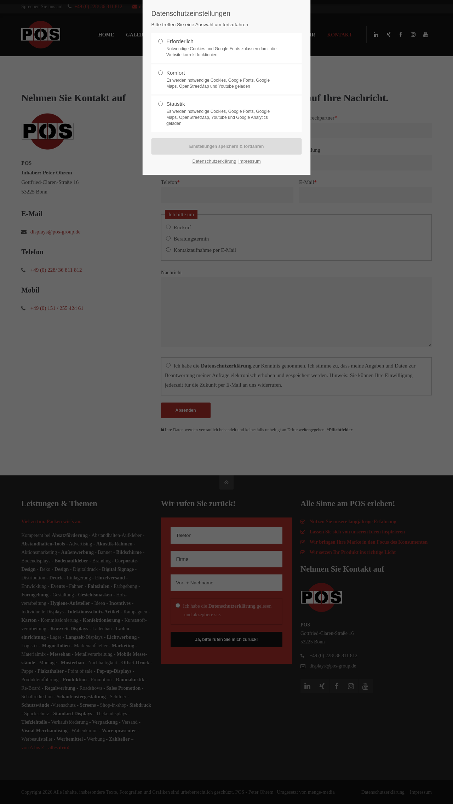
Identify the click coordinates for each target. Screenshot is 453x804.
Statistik (223, 113)
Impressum (249, 161)
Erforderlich (223, 48)
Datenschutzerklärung (214, 161)
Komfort (223, 79)
